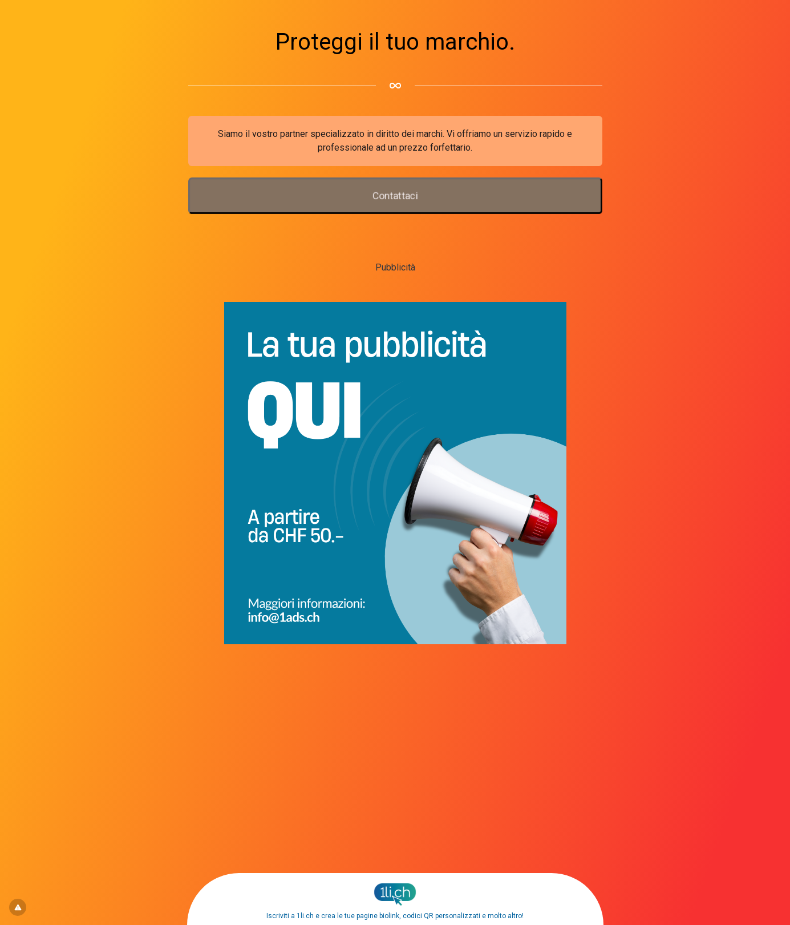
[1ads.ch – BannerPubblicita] (395, 641)
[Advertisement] (395, 728)
